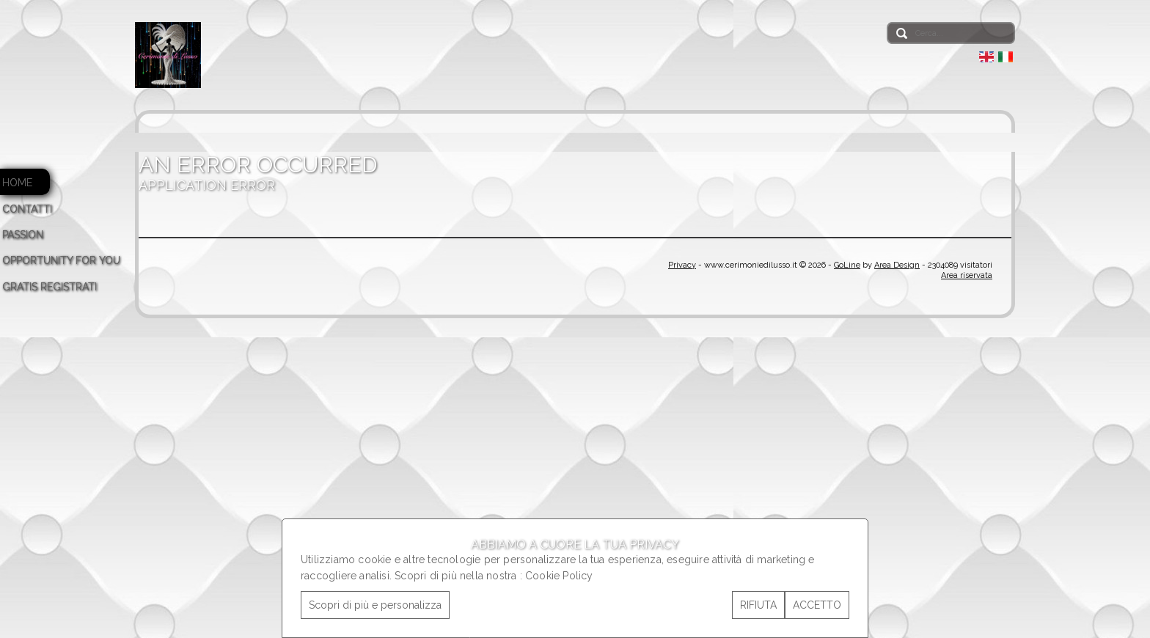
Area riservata (966, 275)
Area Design (897, 265)
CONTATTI (27, 209)
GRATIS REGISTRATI (49, 287)
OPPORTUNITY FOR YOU (61, 260)
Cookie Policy (559, 576)
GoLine (847, 265)
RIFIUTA (758, 605)
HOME (17, 182)
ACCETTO (817, 605)
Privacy (682, 265)
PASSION (22, 235)
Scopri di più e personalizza (375, 605)
